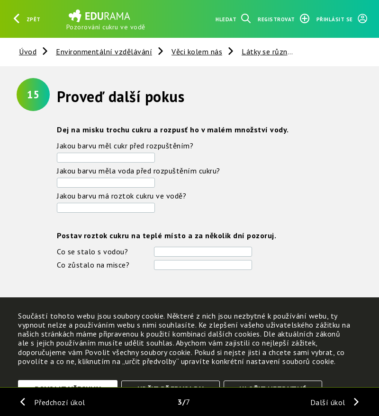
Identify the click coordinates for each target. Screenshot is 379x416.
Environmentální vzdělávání (104, 51)
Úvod (27, 51)
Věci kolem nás (196, 51)
